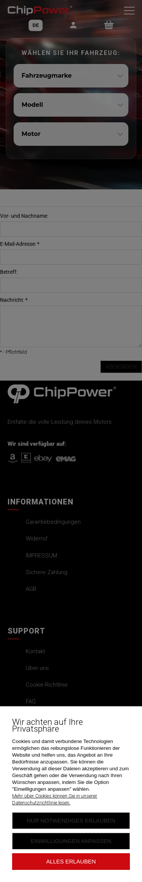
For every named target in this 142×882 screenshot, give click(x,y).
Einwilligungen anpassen (71, 841)
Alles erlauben (71, 861)
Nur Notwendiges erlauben (71, 820)
